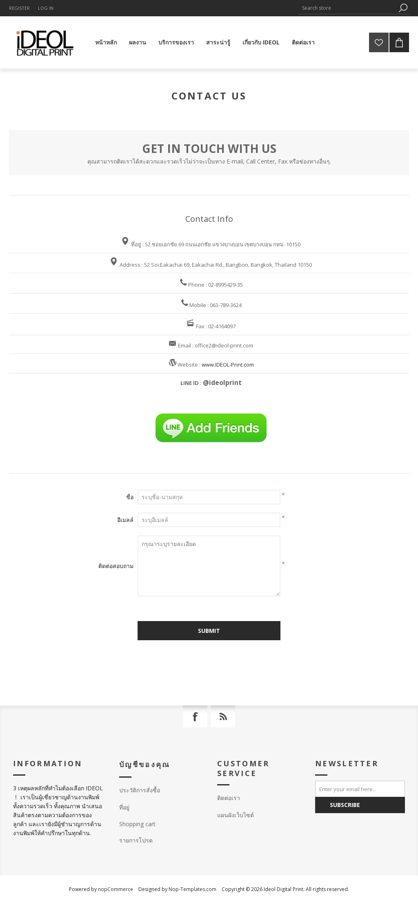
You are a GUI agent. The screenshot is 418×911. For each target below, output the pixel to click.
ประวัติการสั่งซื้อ (139, 790)
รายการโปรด (136, 840)
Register (19, 8)
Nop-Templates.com (192, 889)
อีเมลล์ (125, 520)
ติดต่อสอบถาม (115, 566)
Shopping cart (137, 824)
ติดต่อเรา (228, 798)
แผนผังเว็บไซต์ (235, 815)
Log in (45, 8)
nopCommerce (115, 889)
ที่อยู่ (124, 807)
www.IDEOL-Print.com (228, 364)
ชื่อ (129, 497)
